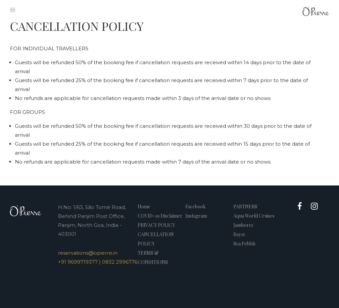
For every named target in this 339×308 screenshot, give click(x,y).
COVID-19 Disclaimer (160, 216)
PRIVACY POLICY (156, 225)
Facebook (195, 206)
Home (144, 206)
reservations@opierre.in (88, 253)
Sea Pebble (244, 243)
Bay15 (239, 234)
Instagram (196, 216)
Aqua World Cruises (253, 216)
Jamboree (243, 225)
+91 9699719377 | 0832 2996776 (97, 262)
